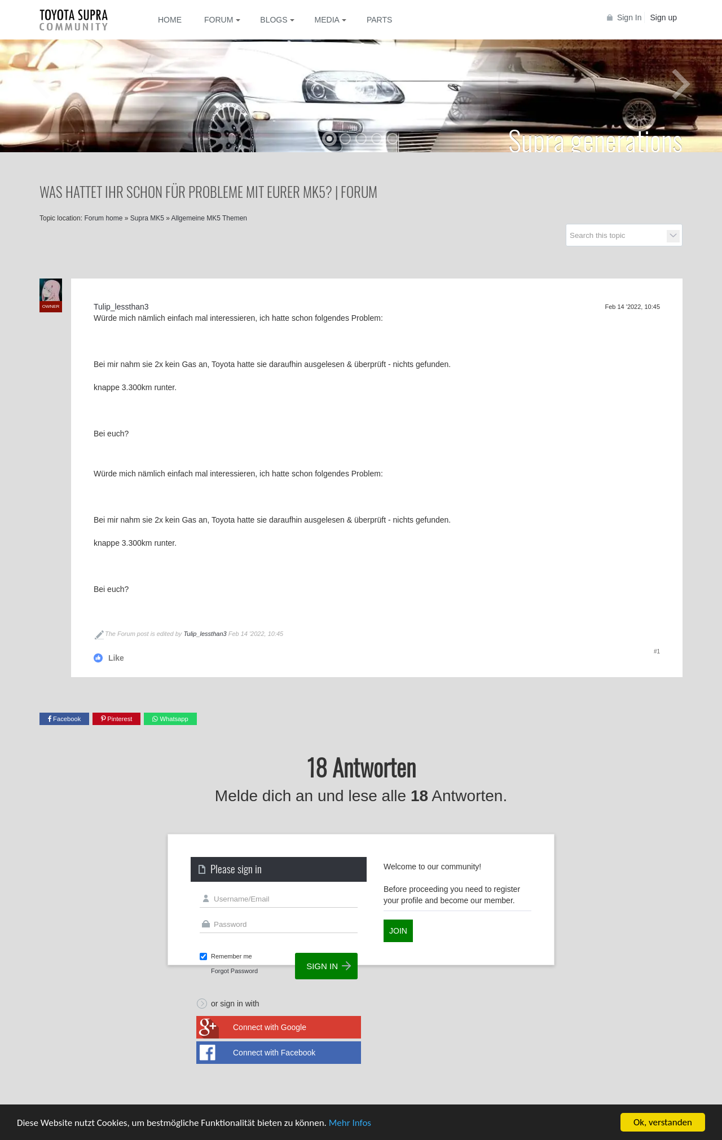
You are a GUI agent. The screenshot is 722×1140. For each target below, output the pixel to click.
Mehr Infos (350, 1123)
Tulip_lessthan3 (204, 633)
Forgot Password (234, 970)
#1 (657, 651)
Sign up (663, 17)
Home (170, 19)
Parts (379, 19)
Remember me (231, 956)
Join (398, 930)
